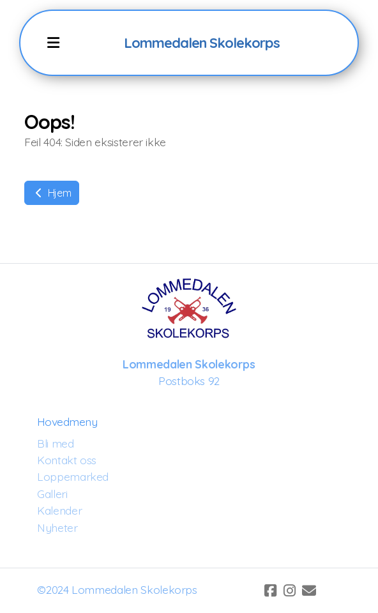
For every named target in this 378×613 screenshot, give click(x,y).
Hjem (52, 192)
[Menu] (53, 43)
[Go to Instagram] (289, 590)
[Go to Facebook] (270, 590)
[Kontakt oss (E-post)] (309, 590)
